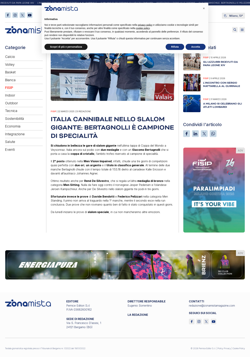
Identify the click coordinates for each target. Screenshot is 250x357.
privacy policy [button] (145, 24)
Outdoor (11, 103)
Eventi (10, 149)
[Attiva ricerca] (235, 30)
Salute (10, 142)
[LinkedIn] (195, 133)
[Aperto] (242, 30)
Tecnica (11, 111)
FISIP (9, 88)
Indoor (10, 95)
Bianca (10, 80)
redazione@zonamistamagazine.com (212, 305)
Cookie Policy (238, 348)
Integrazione (15, 134)
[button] (204, 8)
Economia (12, 126)
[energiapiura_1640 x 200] (125, 264)
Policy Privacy (224, 348)
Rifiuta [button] (175, 46)
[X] (204, 133)
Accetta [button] (195, 46)
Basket (10, 72)
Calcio (10, 57)
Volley (10, 64)
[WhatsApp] (213, 133)
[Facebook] (186, 133)
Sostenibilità (14, 119)
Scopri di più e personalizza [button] (66, 46)
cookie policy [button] (143, 28)
